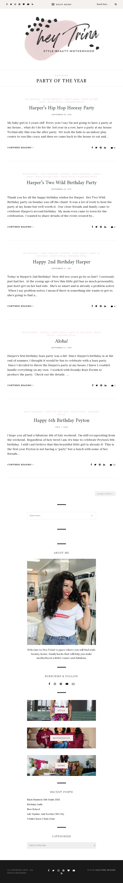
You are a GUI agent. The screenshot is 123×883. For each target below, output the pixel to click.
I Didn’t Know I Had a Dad (40, 818)
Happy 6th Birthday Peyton (62, 420)
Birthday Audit (34, 804)
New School (33, 809)
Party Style (55, 102)
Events (64, 174)
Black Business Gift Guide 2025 (43, 799)
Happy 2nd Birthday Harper (61, 262)
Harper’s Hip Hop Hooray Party (61, 108)
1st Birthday (33, 99)
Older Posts (105, 494)
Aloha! (61, 341)
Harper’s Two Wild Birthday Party (62, 182)
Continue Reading (20, 147)
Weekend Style (74, 102)
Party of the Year (46, 177)
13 (113, 465)
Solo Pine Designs (105, 870)
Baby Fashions (49, 174)
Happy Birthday (52, 99)
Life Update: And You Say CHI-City (45, 814)
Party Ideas (72, 99)
